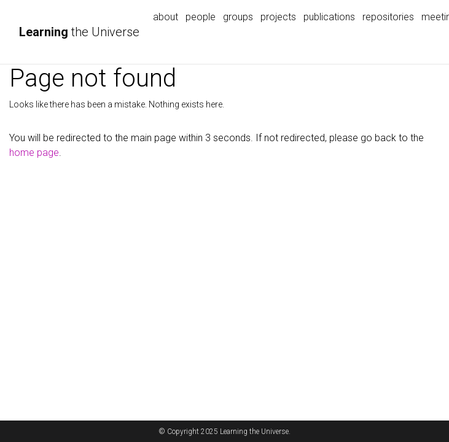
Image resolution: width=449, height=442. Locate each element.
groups (238, 17)
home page (34, 152)
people (200, 17)
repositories (388, 17)
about (165, 17)
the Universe (79, 32)
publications (329, 17)
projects (278, 17)
